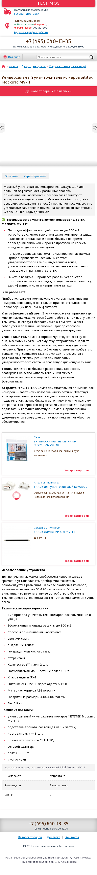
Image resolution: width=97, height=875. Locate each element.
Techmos (48, 3)
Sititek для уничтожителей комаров (60, 485)
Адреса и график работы (31, 32)
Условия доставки (26, 13)
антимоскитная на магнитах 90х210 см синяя (60, 441)
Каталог (14, 57)
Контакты (72, 837)
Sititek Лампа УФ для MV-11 (60, 530)
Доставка (53, 837)
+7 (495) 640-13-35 (48, 41)
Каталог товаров (30, 837)
